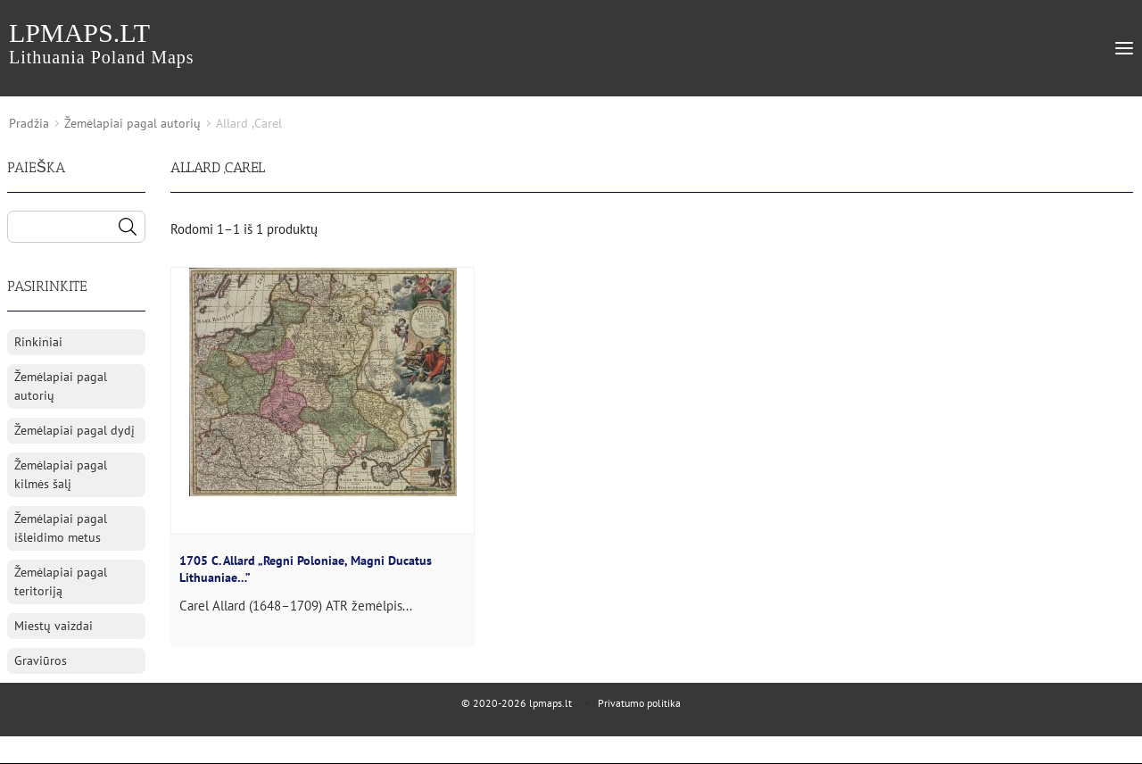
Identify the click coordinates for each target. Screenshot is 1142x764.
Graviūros (40, 660)
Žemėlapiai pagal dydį (74, 430)
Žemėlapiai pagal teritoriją (60, 581)
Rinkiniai (38, 342)
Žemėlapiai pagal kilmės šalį (60, 474)
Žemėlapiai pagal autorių (132, 123)
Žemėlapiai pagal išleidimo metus (60, 528)
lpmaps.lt (101, 42)
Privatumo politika (639, 703)
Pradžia (29, 123)
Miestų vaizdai (53, 626)
